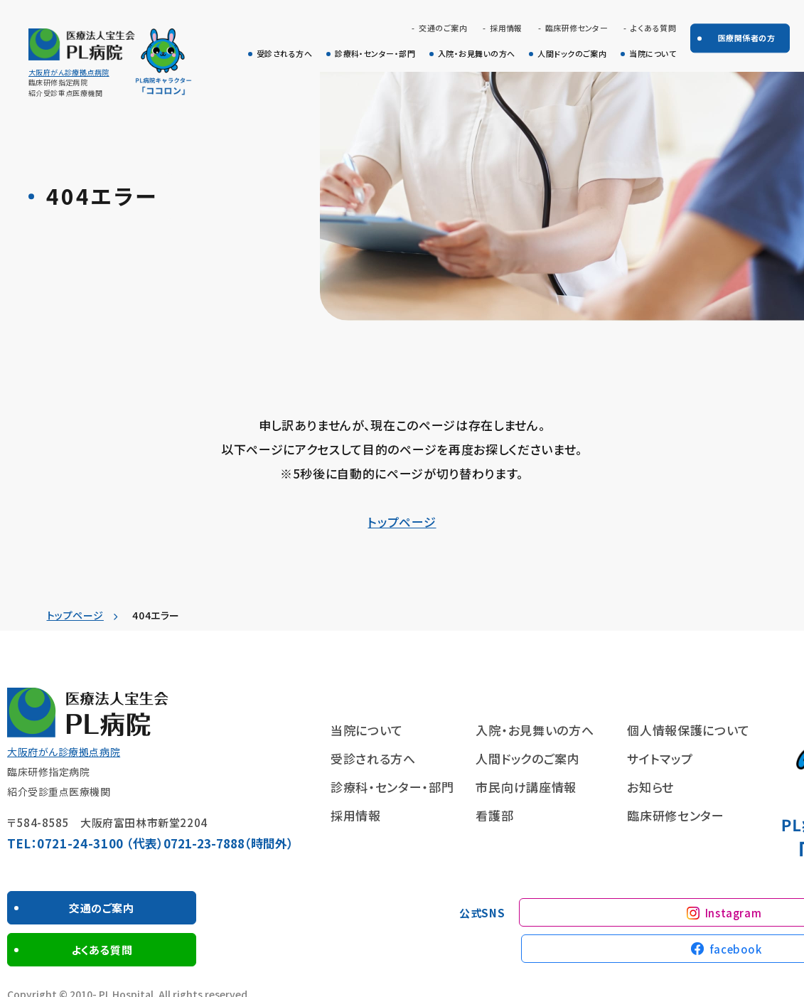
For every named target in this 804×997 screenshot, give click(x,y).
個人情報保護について (688, 730)
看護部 (494, 815)
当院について (652, 53)
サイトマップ (659, 758)
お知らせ (650, 787)
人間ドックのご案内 (571, 53)
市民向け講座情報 (526, 787)
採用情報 (506, 28)
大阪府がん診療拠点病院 (68, 72)
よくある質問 (653, 28)
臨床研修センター (577, 28)
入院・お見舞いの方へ (476, 53)
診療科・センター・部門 (375, 53)
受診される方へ (284, 53)
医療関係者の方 (746, 37)
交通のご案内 (443, 28)
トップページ (402, 522)
